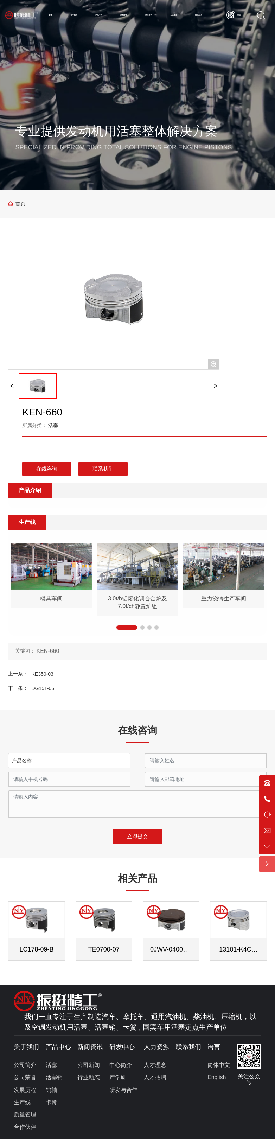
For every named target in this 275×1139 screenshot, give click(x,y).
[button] (127, 627)
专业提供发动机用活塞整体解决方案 (116, 131)
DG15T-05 (42, 688)
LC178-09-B (37, 949)
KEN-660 (47, 651)
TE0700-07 (104, 949)
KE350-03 (42, 674)
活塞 (53, 425)
